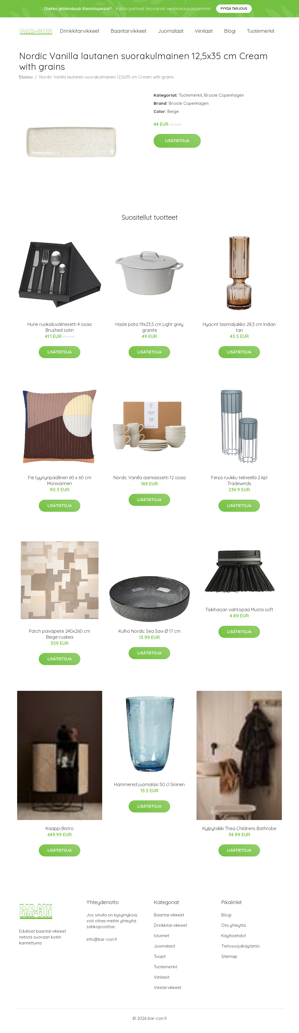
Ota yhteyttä (233, 930)
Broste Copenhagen (224, 100)
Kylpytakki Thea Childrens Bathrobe (239, 833)
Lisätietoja (177, 145)
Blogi (230, 33)
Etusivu (26, 81)
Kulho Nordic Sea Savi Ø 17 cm (149, 636)
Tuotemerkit (261, 33)
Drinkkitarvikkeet (79, 33)
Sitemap (229, 961)
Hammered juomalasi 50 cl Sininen (149, 789)
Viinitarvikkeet (167, 992)
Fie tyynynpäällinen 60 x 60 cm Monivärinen (59, 485)
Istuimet (161, 940)
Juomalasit (171, 33)
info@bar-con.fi (101, 944)
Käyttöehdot (233, 940)
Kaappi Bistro (59, 833)
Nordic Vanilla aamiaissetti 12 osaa (149, 482)
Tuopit (160, 961)
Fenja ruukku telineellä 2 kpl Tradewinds (239, 485)
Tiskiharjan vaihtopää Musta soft (239, 614)
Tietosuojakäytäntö (240, 951)
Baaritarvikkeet (129, 33)
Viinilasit (204, 33)
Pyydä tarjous (234, 8)
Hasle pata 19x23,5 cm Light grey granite (149, 332)
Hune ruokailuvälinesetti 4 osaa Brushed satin (60, 332)
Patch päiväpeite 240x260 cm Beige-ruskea (59, 639)
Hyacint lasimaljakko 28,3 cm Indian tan (239, 332)
